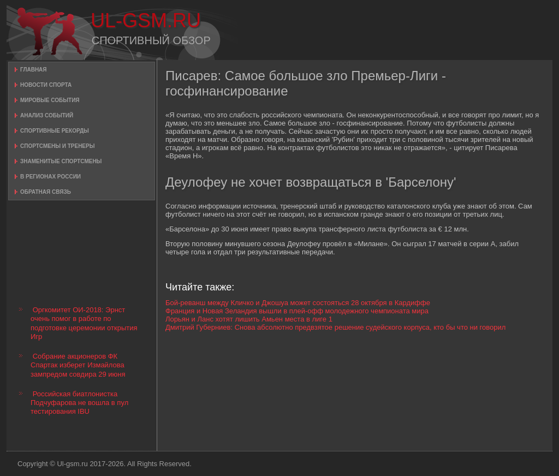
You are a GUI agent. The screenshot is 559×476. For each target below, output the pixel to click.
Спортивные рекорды (54, 131)
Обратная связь (45, 192)
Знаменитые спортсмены (61, 161)
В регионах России (50, 177)
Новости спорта (46, 85)
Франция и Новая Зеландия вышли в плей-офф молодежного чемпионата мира (297, 311)
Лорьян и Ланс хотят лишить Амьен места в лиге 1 (248, 319)
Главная (33, 70)
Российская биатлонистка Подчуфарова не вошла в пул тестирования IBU (79, 403)
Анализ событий (46, 115)
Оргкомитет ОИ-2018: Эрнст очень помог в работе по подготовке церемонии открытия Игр (84, 323)
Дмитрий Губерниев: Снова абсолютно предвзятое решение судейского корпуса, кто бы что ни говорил (335, 327)
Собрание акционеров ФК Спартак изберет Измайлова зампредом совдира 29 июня (78, 365)
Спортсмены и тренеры (57, 146)
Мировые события (50, 100)
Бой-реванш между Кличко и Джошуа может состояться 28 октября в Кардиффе (297, 303)
